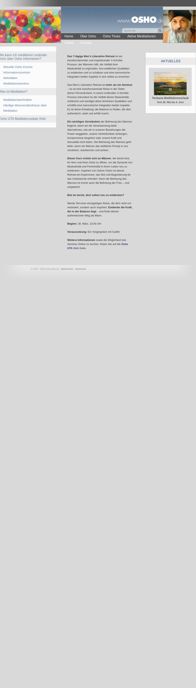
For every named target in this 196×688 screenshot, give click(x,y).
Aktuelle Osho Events (17, 67)
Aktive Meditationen (141, 36)
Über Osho (88, 36)
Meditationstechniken (17, 99)
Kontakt (85, 43)
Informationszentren (16, 72)
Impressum (80, 269)
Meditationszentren (16, 83)
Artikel (69, 43)
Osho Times (111, 36)
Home (69, 36)
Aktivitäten (10, 78)
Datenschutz (67, 269)
